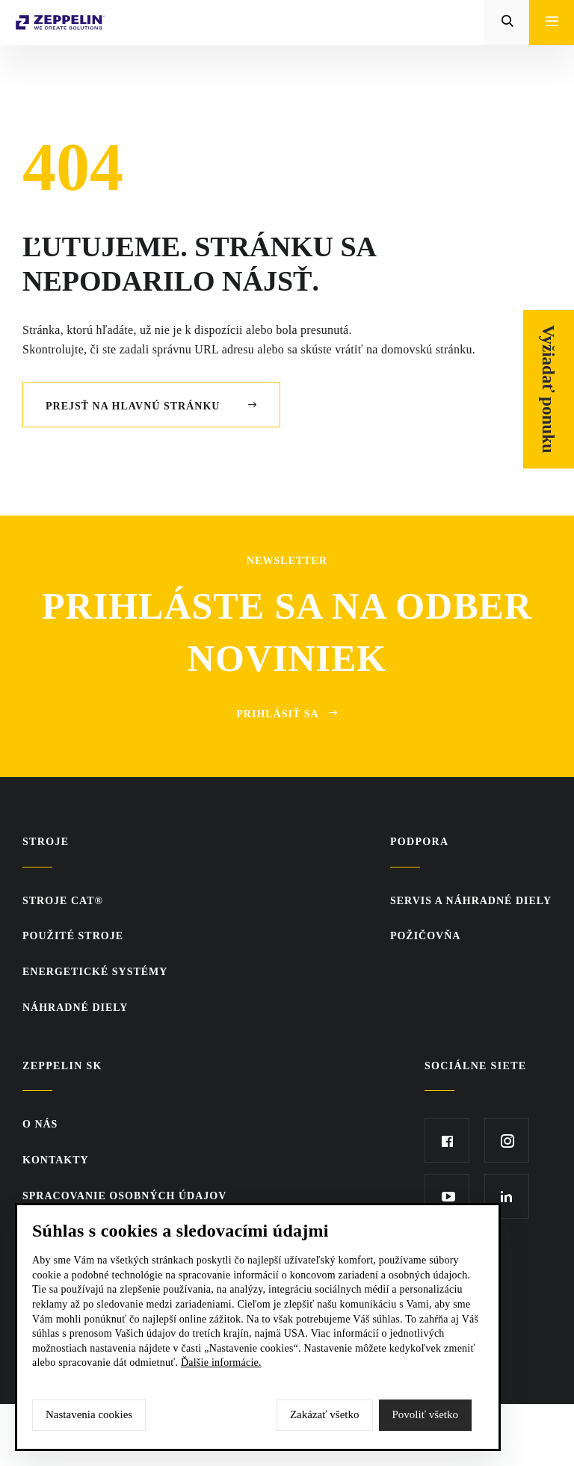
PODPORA (419, 841)
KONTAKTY (55, 1160)
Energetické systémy (94, 971)
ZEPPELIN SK (62, 1065)
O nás (40, 1124)
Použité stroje (72, 935)
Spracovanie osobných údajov (124, 1195)
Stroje (45, 841)
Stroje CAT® (62, 900)
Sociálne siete (476, 1065)
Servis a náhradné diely (471, 900)
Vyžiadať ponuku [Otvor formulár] (549, 389)
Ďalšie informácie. (221, 1362)
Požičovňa (425, 935)
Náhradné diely (75, 1007)
